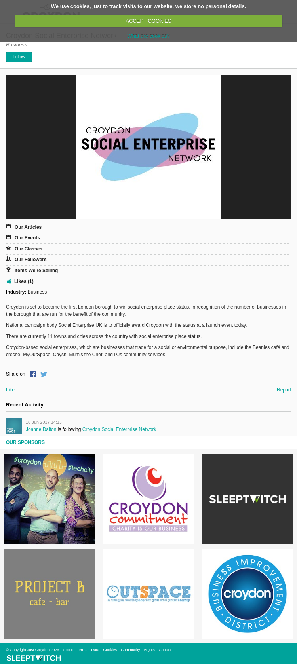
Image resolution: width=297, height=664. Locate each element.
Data (95, 649)
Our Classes (28, 249)
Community (130, 649)
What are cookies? (148, 36)
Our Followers (31, 259)
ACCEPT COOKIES (148, 21)
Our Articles (28, 227)
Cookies (110, 649)
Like (10, 390)
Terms (82, 649)
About (68, 649)
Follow (19, 56)
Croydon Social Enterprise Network (119, 429)
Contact (165, 649)
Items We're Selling (36, 270)
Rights (149, 649)
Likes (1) (24, 281)
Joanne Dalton (41, 429)
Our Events (27, 238)
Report (284, 390)
